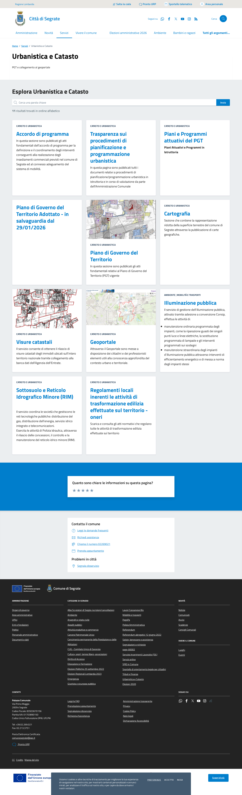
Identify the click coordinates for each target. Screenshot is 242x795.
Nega (180, 780)
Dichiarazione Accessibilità (136, 721)
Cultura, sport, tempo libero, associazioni (87, 654)
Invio (223, 103)
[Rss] (194, 18)
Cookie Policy (129, 711)
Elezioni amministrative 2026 (128, 33)
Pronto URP (21, 744)
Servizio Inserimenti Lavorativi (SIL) (140, 654)
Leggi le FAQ (73, 701)
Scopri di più (218, 778)
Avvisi (181, 620)
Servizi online (129, 659)
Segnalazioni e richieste (134, 645)
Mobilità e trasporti (132, 615)
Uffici (14, 620)
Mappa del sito (32, 760)
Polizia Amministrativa (134, 625)
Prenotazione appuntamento (82, 706)
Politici (15, 630)
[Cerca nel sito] (223, 18)
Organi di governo (20, 610)
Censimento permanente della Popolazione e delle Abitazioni (92, 642)
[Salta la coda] (122, 4)
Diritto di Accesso (76, 659)
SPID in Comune (130, 664)
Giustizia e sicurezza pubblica (82, 684)
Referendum (129, 630)
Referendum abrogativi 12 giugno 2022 (142, 635)
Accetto (169, 780)
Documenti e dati (20, 639)
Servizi (24, 46)
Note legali (128, 716)
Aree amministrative (22, 615)
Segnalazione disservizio (80, 711)
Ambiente (160, 33)
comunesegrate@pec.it (23, 738)
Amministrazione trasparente (137, 701)
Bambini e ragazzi (184, 33)
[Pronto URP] (147, 4)
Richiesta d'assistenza (79, 716)
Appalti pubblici (75, 625)
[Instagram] (188, 18)
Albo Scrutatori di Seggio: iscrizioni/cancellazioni (91, 610)
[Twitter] (174, 18)
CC (13, 760)
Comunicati (184, 615)
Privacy (126, 706)
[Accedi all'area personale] (211, 4)
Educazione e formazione (80, 664)
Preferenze (154, 780)
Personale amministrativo (25, 635)
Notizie (181, 610)
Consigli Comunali (187, 630)
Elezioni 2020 (129, 684)
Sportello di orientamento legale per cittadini (144, 669)
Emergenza (73, 679)
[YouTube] (181, 18)
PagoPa (126, 620)
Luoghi (181, 650)
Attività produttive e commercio (83, 630)
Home (15, 46)
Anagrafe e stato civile (78, 620)
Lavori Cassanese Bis (133, 610)
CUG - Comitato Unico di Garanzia (84, 649)
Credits (19, 760)
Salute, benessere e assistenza (138, 639)
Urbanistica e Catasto (133, 679)
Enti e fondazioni (20, 625)
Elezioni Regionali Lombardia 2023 (85, 674)
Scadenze (183, 625)
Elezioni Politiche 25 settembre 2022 (86, 669)
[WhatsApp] (161, 18)
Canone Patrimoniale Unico (81, 635)
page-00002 (129, 649)
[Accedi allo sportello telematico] (178, 4)
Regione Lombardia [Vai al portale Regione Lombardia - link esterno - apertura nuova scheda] (24, 4)
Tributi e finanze (130, 674)
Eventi (181, 655)
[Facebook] (167, 18)
